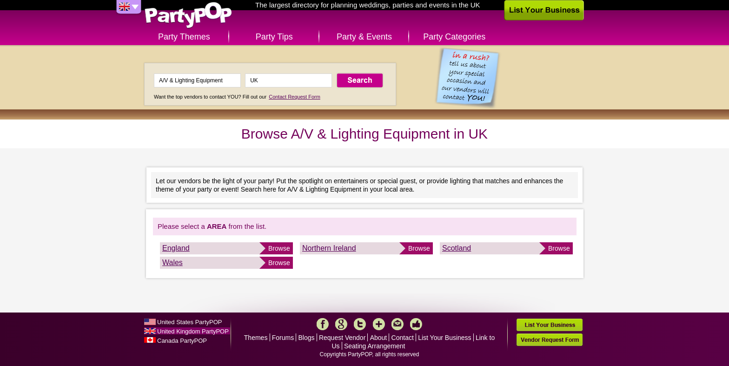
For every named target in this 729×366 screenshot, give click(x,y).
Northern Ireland (329, 248)
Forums (283, 337)
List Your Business (444, 337)
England (176, 248)
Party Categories (454, 36)
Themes (256, 337)
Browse (279, 248)
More (379, 324)
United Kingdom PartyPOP (193, 331)
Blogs (306, 337)
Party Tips (274, 36)
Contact (402, 337)
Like (416, 324)
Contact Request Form (294, 97)
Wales (172, 262)
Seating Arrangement (374, 346)
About (378, 337)
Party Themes (184, 36)
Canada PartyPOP (182, 340)
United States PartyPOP (189, 322)
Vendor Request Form (549, 339)
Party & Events (364, 36)
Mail (397, 324)
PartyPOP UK (188, 15)
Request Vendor (342, 337)
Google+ (341, 324)
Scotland (456, 248)
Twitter (360, 324)
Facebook (323, 324)
